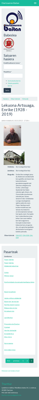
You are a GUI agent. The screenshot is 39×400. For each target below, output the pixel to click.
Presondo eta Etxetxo (12, 324)
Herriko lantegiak (10, 330)
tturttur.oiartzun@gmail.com (11, 395)
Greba (6, 272)
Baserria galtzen (10, 292)
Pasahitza (8, 72)
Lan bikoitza (8, 318)
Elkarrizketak (15, 99)
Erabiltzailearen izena (12, 63)
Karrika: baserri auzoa (11, 305)
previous (16, 361)
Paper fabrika (9, 259)
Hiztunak (25, 99)
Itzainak (7, 327)
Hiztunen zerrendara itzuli (10, 371)
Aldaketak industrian (11, 266)
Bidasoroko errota (10, 308)
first (8, 361)
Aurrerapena (8, 343)
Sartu (7, 90)
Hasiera (6, 99)
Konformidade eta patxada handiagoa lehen (19, 282)
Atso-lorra (8, 337)
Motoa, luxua (8, 276)
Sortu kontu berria (14, 81)
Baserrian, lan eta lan (11, 301)
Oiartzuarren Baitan (10, 3)
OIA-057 (19, 235)
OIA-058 (26, 235)
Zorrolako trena (9, 350)
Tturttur (7, 384)
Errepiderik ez (9, 334)
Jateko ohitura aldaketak (12, 298)
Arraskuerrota (9, 311)
